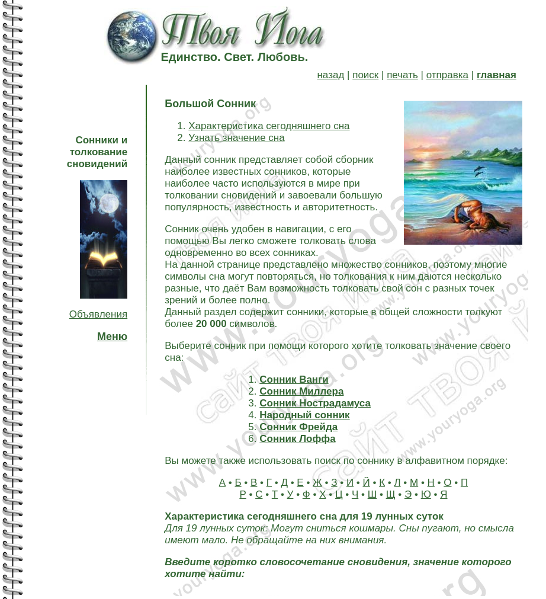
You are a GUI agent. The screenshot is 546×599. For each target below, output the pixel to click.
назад (330, 75)
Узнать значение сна (236, 137)
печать (402, 75)
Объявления (98, 314)
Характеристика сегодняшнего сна (268, 126)
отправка (447, 75)
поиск (365, 75)
